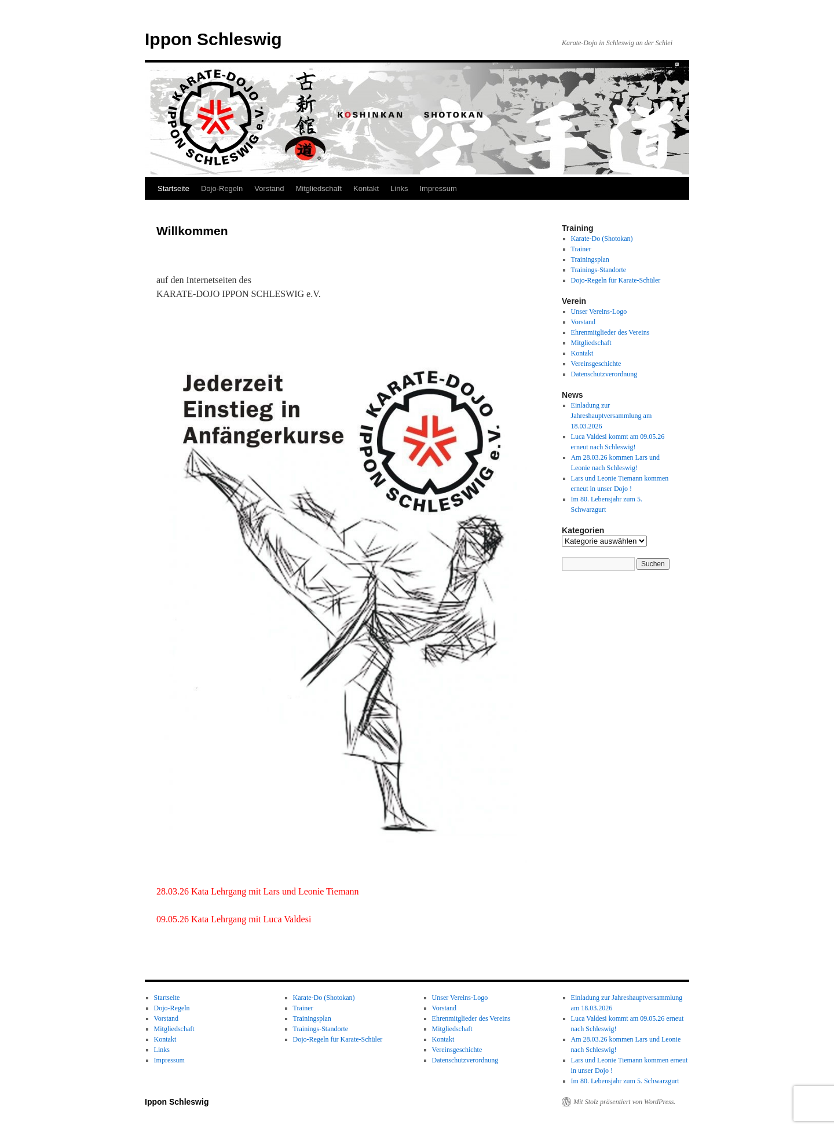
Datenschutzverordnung (604, 374)
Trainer (581, 249)
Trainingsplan (590, 259)
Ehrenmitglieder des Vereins (610, 332)
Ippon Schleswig (213, 39)
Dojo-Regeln (222, 188)
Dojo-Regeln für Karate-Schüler (616, 280)
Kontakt (366, 188)
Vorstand (269, 188)
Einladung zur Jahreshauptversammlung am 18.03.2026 (611, 415)
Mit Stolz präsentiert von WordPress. (624, 1102)
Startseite (173, 188)
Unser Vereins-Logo (599, 311)
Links (399, 188)
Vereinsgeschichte (596, 364)
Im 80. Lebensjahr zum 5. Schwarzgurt (625, 1081)
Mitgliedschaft (319, 188)
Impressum (437, 188)
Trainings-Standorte (599, 270)
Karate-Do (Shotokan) (602, 238)
